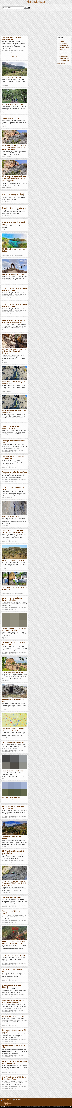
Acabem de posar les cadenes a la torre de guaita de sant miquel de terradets (14, 942)
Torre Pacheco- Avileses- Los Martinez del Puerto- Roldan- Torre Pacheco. (14, 729)
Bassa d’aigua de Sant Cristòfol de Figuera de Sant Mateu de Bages (14, 1078)
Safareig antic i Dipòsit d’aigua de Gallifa (13, 1016)
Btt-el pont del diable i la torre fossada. (13, 274)
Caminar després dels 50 (65, 58)
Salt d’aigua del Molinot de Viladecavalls (13, 743)
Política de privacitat (8, 1104)
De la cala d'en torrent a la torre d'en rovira (14, 208)
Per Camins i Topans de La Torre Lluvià (12, 798)
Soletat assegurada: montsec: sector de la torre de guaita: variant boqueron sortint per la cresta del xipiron (14, 147)
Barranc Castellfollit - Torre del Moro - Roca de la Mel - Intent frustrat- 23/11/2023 (14, 321)
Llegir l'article (14, 56)
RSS (9, 1099)
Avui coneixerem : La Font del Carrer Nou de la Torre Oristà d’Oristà (14, 1062)
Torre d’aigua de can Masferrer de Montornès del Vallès (11, 38)
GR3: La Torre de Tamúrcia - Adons (11, 77)
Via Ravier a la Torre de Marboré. (11, 516)
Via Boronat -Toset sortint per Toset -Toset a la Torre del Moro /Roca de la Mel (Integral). (14, 351)
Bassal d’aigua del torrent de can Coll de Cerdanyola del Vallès (13, 807)
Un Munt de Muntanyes (64, 47)
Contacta (17, 1099)
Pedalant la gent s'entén (65, 60)
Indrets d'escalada (63, 49)
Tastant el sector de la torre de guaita (12, 771)
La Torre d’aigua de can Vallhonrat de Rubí (13, 956)
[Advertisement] (36, 24)
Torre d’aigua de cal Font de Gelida (11, 897)
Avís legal (6, 1102)
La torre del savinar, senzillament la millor (14, 194)
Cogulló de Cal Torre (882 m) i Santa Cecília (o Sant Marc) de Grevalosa (14, 629)
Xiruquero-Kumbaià (64, 56)
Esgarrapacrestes (63, 54)
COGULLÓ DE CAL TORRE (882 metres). (13, 673)
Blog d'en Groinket (63, 43)
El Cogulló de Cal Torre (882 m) (10, 118)
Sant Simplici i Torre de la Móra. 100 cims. (14, 560)
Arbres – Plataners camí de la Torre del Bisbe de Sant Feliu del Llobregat (13, 1002)
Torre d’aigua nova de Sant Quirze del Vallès (14, 472)
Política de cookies (8, 1103)
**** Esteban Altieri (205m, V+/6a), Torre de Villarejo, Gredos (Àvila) (14, 289)
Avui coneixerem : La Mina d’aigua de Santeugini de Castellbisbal (12, 599)
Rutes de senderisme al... (65, 52)
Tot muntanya (62, 41)
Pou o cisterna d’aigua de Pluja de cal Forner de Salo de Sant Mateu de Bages (13, 531)
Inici (4, 1099)
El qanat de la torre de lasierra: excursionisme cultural (10, 427)
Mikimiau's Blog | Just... (64, 45)
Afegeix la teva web (61, 63)
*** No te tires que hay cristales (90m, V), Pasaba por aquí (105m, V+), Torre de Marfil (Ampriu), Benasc (14, 883)
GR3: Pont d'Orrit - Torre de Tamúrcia (12, 104)
